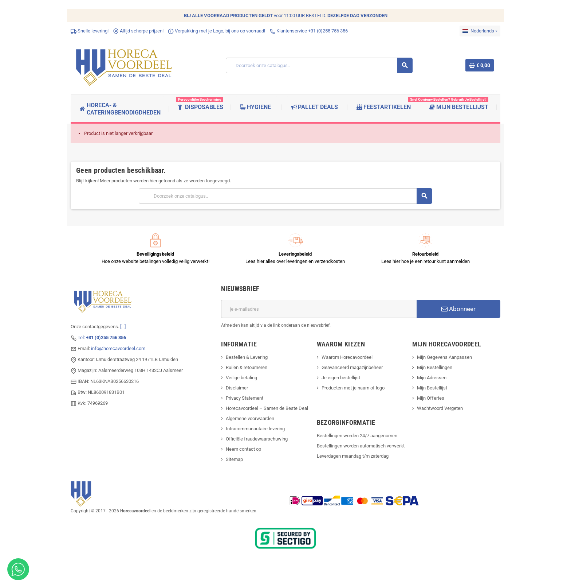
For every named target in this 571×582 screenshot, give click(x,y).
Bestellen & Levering (247, 357)
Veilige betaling (241, 377)
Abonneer (458, 309)
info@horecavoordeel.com (118, 348)
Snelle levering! (90, 31)
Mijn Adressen (431, 377)
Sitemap (234, 459)
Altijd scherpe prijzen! (138, 31)
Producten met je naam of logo (353, 388)
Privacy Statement (244, 398)
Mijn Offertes (430, 398)
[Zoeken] (319, 65)
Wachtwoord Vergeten (440, 408)
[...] (123, 326)
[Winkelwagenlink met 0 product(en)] (479, 65)
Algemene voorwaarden (250, 418)
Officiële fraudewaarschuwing (257, 439)
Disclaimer (237, 388)
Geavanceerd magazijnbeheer (352, 367)
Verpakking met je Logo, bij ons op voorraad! (216, 31)
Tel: (102, 337)
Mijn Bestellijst (432, 388)
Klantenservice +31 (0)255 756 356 (308, 31)
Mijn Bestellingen (434, 367)
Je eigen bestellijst (341, 377)
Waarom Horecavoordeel (347, 357)
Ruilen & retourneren (246, 367)
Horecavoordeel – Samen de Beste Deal (267, 408)
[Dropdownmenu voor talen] (480, 31)
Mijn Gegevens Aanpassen (444, 357)
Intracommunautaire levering (255, 428)
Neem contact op (243, 449)
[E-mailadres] (319, 309)
